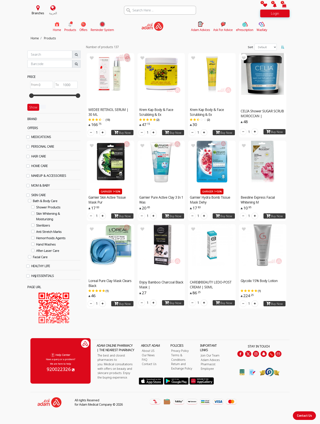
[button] (272, 5)
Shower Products (48, 207)
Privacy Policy (180, 351)
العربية (53, 13)
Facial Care (40, 257)
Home (35, 38)
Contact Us (304, 415)
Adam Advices (210, 360)
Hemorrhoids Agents (51, 238)
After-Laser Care (47, 251)
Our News (148, 355)
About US (148, 351)
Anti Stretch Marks (49, 232)
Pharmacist (208, 364)
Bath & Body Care (45, 201)
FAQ (144, 360)
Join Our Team (210, 355)
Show (33, 107)
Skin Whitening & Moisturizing (48, 216)
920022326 (60, 369)
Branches (38, 13)
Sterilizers (43, 225)
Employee (207, 369)
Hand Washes (46, 244)
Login (275, 13)
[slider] (31, 95)
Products (50, 38)
